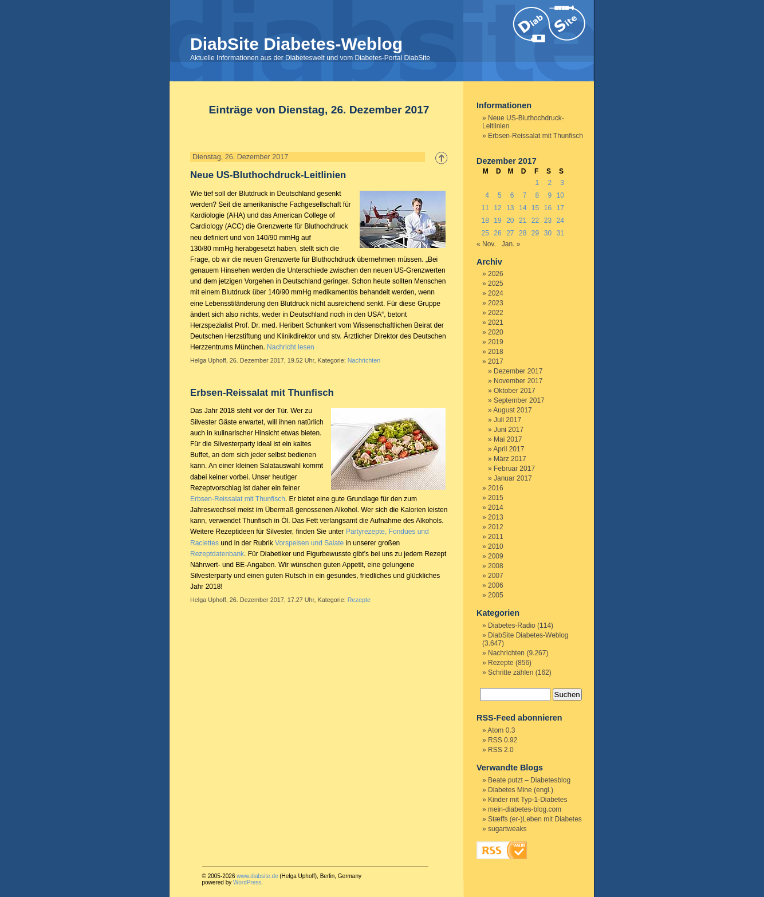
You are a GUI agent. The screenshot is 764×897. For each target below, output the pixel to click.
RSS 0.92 (502, 740)
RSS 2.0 (501, 750)
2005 (495, 595)
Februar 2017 (514, 469)
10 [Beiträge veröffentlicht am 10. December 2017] (560, 195)
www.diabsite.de (257, 876)
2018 (495, 352)
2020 (495, 332)
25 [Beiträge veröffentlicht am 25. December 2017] (485, 233)
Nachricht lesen (290, 347)
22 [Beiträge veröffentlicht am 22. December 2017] (535, 221)
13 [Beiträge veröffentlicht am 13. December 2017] (510, 208)
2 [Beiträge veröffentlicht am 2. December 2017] (550, 183)
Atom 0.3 (501, 730)
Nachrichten (364, 360)
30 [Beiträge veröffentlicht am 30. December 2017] (548, 233)
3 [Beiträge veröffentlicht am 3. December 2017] (562, 183)
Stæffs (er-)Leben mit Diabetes (535, 819)
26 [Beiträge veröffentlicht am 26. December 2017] (497, 233)
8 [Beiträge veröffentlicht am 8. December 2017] (537, 195)
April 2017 (508, 449)
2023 (495, 303)
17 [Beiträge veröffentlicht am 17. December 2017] (560, 208)
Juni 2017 (508, 430)
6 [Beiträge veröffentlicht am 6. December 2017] (512, 195)
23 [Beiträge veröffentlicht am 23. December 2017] (548, 221)
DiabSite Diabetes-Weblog (296, 43)
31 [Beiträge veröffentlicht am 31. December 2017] (560, 233)
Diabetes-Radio (511, 625)
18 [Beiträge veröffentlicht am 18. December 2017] (485, 221)
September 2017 (519, 400)
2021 (495, 322)
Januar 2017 (513, 478)
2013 (495, 517)
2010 (495, 546)
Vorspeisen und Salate (309, 543)
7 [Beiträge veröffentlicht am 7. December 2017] (525, 195)
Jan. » (511, 244)
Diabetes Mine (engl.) (520, 790)
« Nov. (486, 244)
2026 (495, 274)
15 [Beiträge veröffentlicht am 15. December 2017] (535, 208)
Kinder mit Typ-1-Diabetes (528, 800)
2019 (495, 342)
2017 (495, 361)
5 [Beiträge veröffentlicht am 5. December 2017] (500, 195)
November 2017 (518, 381)
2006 (495, 585)
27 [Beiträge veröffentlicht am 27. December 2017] (510, 233)
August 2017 (512, 410)
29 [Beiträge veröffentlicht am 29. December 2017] (535, 233)
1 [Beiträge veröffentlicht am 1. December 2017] (537, 183)
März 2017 (510, 459)
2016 (495, 488)
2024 (495, 293)
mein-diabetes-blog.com (524, 809)
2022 (495, 313)
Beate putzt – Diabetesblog (529, 780)
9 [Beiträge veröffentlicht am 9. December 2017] (550, 195)
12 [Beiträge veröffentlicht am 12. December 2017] (497, 208)
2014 (495, 507)
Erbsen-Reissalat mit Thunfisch (262, 392)
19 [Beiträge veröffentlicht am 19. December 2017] (497, 221)
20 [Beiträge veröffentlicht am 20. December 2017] (510, 221)
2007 (495, 576)
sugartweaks (507, 829)
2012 (495, 527)
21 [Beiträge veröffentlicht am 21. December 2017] (522, 221)
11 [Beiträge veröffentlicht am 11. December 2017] (485, 208)
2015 (495, 498)
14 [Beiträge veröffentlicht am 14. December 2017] (522, 208)
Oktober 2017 (514, 391)
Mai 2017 (508, 439)
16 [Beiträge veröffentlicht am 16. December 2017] (548, 208)
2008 (495, 566)
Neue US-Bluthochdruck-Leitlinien (268, 175)
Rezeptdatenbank (217, 554)
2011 (495, 537)
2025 (495, 284)
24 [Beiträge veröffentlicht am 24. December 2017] (560, 221)
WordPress (247, 882)
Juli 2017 (507, 420)
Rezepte (359, 599)
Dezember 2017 (518, 371)
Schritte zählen (510, 672)
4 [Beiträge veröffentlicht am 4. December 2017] (487, 195)
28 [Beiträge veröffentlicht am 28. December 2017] (522, 233)
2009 (495, 556)
